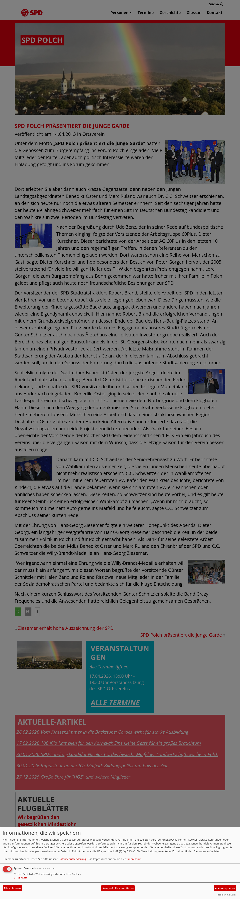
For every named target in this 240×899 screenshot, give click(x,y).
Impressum (134, 859)
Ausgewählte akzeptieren (118, 888)
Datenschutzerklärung (72, 859)
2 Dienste (20, 878)
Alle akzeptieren (225, 888)
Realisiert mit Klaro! (226, 894)
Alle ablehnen (12, 888)
